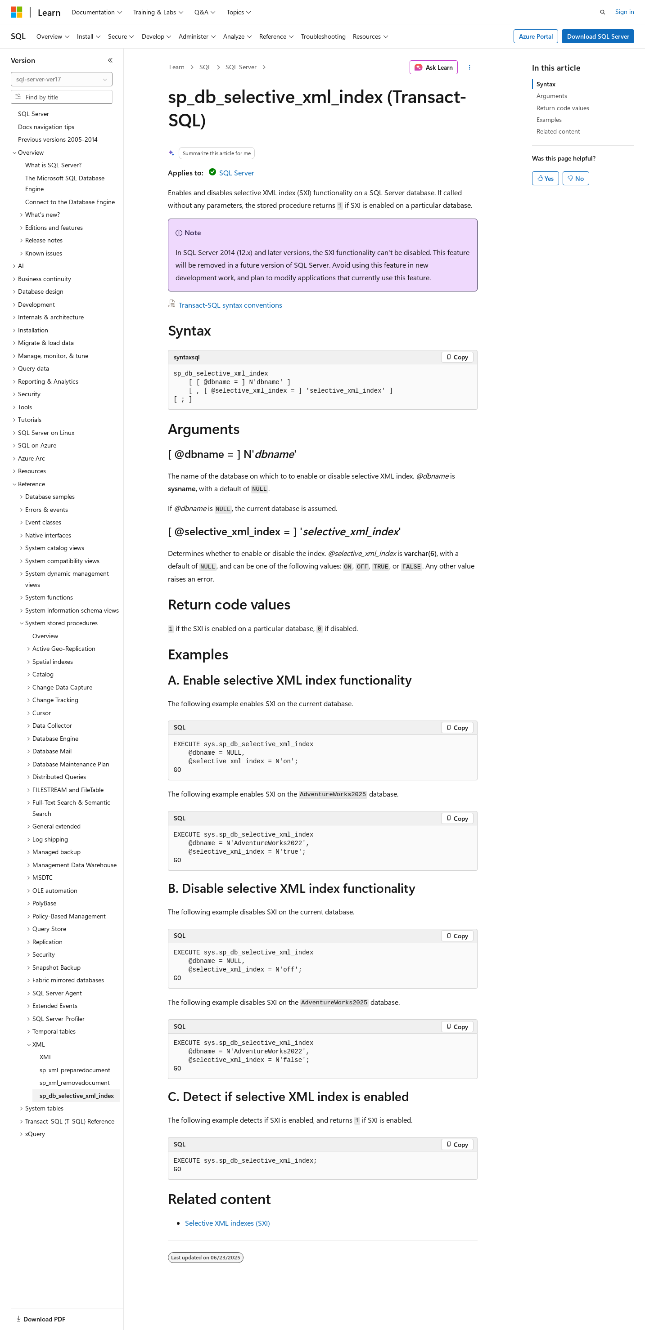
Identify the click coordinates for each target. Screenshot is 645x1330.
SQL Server (241, 67)
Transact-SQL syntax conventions (230, 304)
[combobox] (62, 79)
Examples (549, 119)
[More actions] (469, 67)
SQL (205, 67)
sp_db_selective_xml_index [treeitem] (77, 1095)
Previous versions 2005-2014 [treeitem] (58, 139)
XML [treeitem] (46, 1056)
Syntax (546, 84)
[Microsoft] (17, 12)
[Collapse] (110, 60)
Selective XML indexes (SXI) (227, 1222)
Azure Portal (536, 36)
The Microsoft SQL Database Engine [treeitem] (64, 183)
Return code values (563, 107)
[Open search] (603, 12)
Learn (177, 67)
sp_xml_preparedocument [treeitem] (75, 1070)
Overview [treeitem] (45, 635)
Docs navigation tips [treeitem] (46, 126)
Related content (558, 131)
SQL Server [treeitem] (33, 113)
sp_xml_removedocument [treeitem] (75, 1082)
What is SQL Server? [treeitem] (53, 165)
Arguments (552, 95)
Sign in (624, 11)
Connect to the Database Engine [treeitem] (70, 201)
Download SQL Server (598, 36)
